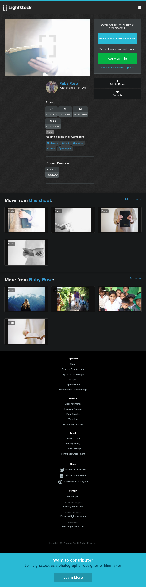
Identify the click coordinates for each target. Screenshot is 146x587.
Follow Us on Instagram (76, 481)
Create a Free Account (73, 369)
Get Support (73, 496)
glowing (52, 143)
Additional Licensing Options (117, 68)
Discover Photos (73, 404)
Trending (73, 419)
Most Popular (73, 414)
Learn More (73, 577)
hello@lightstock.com (73, 526)
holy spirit (65, 148)
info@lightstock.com (73, 506)
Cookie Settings (73, 448)
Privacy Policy (73, 443)
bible (51, 148)
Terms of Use (73, 438)
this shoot (40, 200)
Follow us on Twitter (75, 469)
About (73, 364)
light (65, 143)
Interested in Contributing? (73, 389)
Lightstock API (73, 384)
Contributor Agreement (73, 454)
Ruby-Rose (68, 83)
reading (78, 143)
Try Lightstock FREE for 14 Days (117, 39)
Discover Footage (73, 409)
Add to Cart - (117, 59)
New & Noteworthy (73, 424)
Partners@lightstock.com (73, 516)
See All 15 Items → (130, 199)
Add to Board (117, 83)
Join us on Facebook (75, 475)
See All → (135, 278)
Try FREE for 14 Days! (73, 374)
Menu (140, 8)
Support (73, 379)
